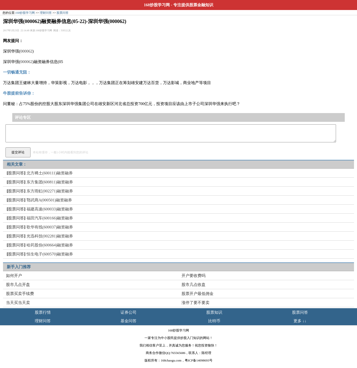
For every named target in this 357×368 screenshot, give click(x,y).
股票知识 (214, 312)
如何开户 (14, 275)
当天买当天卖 (18, 302)
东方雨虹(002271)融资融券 (49, 191)
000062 (26, 51)
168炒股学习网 (157, 5)
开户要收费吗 (194, 275)
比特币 (214, 321)
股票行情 (43, 312)
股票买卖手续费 (20, 293)
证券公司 (128, 312)
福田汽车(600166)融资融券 (49, 218)
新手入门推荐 (19, 267)
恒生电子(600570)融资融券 (49, 254)
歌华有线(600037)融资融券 (49, 227)
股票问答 (62, 13)
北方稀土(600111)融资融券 (49, 173)
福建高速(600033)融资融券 (49, 209)
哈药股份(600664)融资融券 (49, 245)
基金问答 (128, 321)
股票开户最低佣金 (198, 293)
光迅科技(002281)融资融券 (49, 236)
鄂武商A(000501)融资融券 (49, 200)
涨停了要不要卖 (196, 302)
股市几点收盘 (194, 284)
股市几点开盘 (18, 284)
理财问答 (46, 13)
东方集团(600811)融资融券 (49, 182)
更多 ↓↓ (300, 321)
